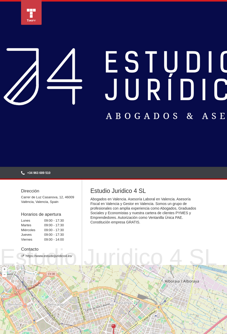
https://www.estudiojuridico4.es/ (46, 256)
